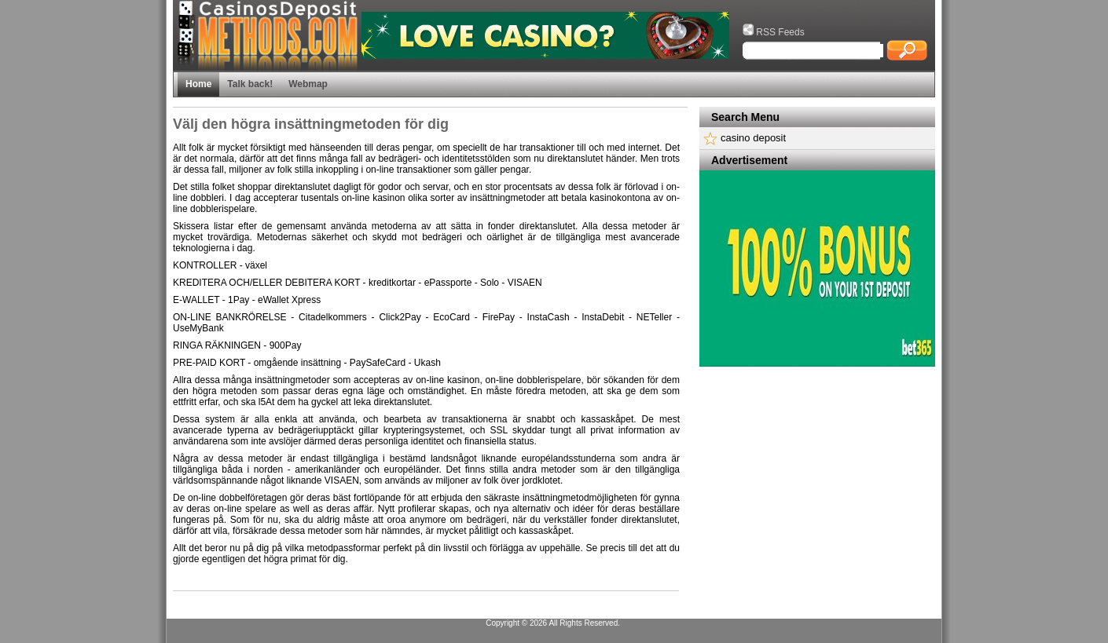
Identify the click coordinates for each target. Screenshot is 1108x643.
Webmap (308, 84)
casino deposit (753, 138)
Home (198, 84)
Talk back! (250, 84)
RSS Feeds (774, 32)
